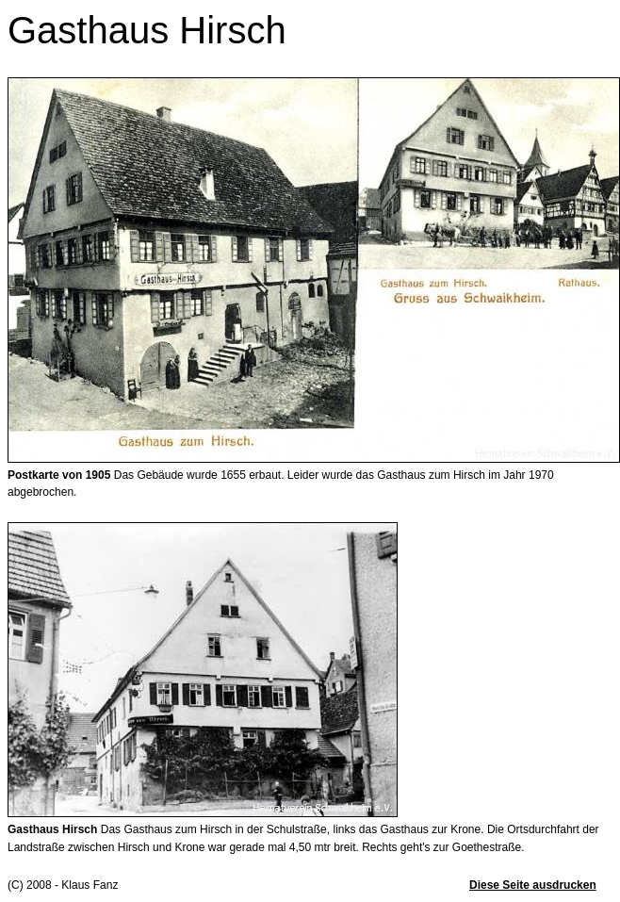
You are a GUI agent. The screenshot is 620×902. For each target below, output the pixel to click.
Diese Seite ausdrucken (532, 885)
